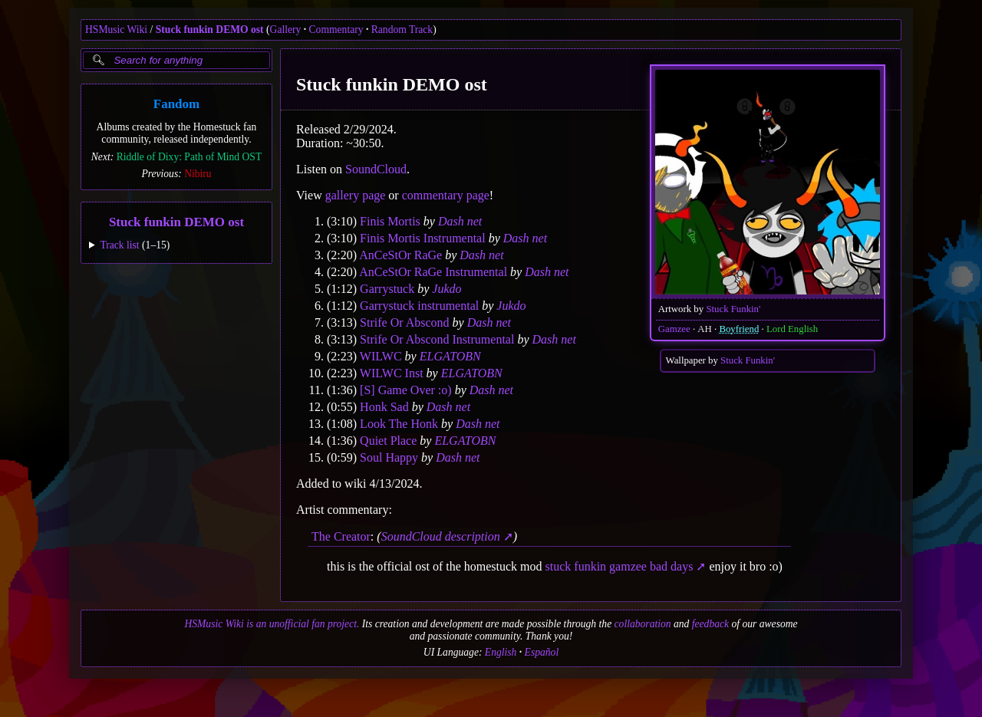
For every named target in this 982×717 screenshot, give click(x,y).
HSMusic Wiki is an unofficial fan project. (271, 624)
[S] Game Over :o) (406, 389)
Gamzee (674, 329)
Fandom (176, 104)
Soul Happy (389, 457)
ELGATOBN (450, 356)
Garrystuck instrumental (419, 305)
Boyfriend (739, 329)
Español (542, 652)
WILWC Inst (391, 373)
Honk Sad (384, 406)
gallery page (355, 195)
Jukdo (446, 288)
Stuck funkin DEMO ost (210, 29)
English (501, 652)
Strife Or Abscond (404, 322)
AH (704, 329)
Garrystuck (387, 288)
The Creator (341, 536)
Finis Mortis (390, 221)
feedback (710, 624)
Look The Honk (399, 423)
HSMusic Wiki (116, 29)
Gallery (286, 29)
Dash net (460, 221)
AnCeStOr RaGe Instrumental (433, 271)
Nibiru (198, 173)
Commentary (336, 29)
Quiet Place (388, 440)
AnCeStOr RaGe (400, 254)
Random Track (402, 29)
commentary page (445, 195)
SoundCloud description (440, 536)
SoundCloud (376, 169)
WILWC (381, 356)
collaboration (643, 624)
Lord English (792, 329)
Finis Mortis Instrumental (423, 238)
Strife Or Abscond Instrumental (437, 339)
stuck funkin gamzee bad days (619, 566)
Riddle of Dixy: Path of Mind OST (189, 157)
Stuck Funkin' (733, 309)
